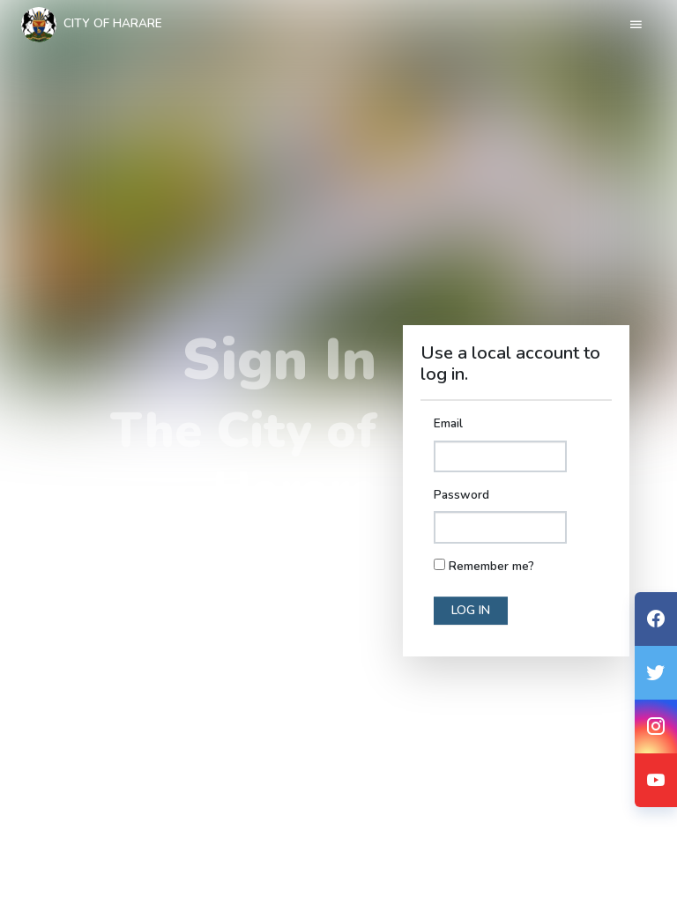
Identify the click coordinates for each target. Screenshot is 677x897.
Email (448, 423)
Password (461, 494)
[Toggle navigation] (636, 24)
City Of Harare (91, 24)
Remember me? (491, 566)
